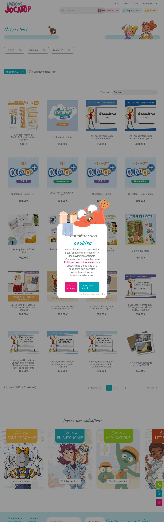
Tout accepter (70, 287)
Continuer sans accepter (92, 294)
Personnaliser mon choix (88, 287)
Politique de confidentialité (79, 262)
